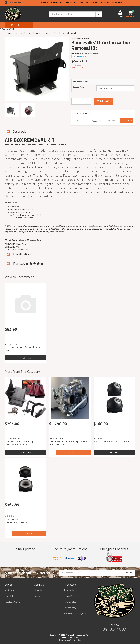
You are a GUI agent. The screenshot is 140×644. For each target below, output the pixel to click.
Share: (79, 56)
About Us (128, 2)
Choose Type (78, 86)
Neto (79, 640)
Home (9, 32)
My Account (9, 590)
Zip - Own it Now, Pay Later (75, 613)
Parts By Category (22, 32)
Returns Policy (70, 601)
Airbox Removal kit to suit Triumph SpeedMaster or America (20, 443)
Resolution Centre (12, 601)
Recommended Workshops (97, 2)
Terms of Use (69, 590)
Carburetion (37, 32)
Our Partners (116, 2)
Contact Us (38, 595)
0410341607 (16, 2)
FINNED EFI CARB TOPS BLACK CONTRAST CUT (25, 522)
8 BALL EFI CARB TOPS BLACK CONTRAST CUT (113, 441)
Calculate (127, 120)
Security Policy (70, 607)
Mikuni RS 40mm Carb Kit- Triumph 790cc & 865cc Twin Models (68, 443)
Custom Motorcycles (74, 2)
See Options (25, 357)
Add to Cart (104, 101)
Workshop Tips (57, 2)
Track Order (10, 595)
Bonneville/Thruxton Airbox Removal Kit (61, 32)
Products (44, 2)
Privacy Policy (69, 595)
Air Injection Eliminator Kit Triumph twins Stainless (22, 348)
